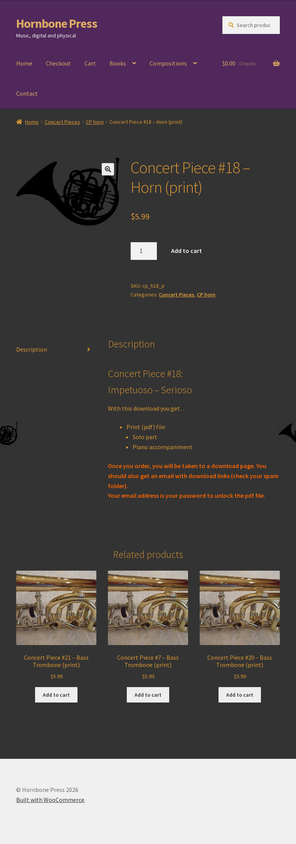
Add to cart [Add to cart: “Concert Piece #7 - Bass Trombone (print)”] (148, 694)
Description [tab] (31, 349)
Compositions (168, 63)
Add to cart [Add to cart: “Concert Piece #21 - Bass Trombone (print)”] (56, 694)
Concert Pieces (62, 121)
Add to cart (186, 250)
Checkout (58, 63)
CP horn (95, 121)
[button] (108, 169)
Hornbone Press (56, 23)
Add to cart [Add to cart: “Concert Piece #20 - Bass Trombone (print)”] (239, 694)
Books (117, 63)
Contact (27, 93)
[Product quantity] (144, 251)
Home (24, 63)
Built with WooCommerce (50, 800)
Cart (90, 63)
